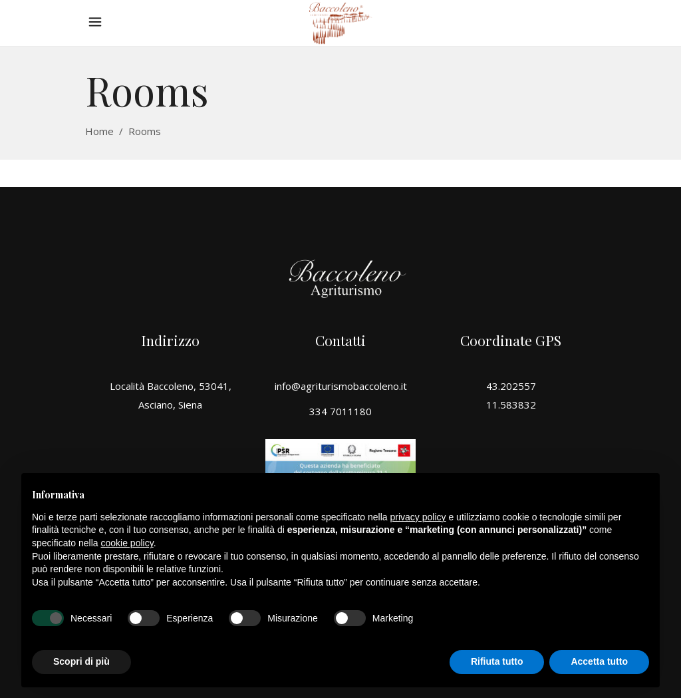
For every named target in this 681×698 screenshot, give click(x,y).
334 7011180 (340, 411)
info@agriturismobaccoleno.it (341, 386)
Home (99, 131)
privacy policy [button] (418, 517)
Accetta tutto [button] (599, 661)
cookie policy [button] (127, 543)
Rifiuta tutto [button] (497, 661)
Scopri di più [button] (81, 661)
